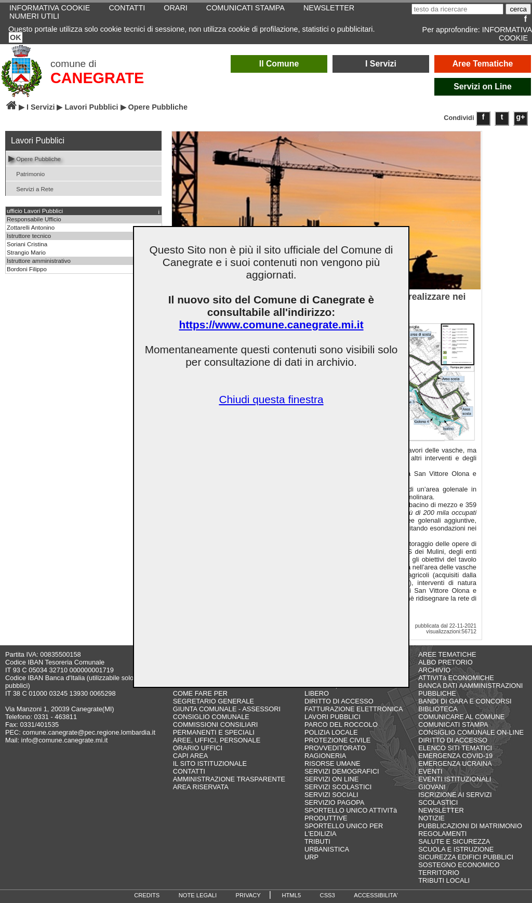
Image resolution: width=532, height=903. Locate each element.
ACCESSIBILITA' (376, 895)
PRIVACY (248, 895)
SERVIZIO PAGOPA (334, 802)
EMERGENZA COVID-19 (455, 756)
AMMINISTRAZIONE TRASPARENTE (229, 779)
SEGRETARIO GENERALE (213, 701)
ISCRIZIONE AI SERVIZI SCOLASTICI (454, 798)
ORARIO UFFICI (197, 748)
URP (311, 857)
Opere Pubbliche (34, 158)
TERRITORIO (438, 873)
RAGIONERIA (325, 756)
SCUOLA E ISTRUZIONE (456, 849)
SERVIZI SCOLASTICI (337, 787)
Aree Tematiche (483, 63)
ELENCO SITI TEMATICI (455, 748)
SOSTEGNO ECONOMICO (458, 865)
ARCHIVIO (434, 670)
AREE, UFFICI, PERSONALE (217, 740)
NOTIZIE (431, 818)
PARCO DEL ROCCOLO (341, 724)
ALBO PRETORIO (445, 662)
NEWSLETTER (440, 810)
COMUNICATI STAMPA (453, 724)
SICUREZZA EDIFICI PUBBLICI (465, 857)
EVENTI (430, 771)
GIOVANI (431, 787)
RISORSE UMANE (332, 763)
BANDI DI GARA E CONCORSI (464, 701)
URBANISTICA (326, 849)
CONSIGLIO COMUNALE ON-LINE (471, 732)
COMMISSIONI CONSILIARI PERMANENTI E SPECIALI (215, 728)
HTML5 (291, 895)
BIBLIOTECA (437, 709)
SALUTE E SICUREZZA (454, 841)
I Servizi (380, 63)
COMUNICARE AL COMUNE (461, 717)
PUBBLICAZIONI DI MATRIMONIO (470, 826)
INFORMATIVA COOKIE (507, 33)
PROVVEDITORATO (335, 748)
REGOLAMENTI (442, 834)
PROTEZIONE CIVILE (337, 740)
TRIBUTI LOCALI (444, 880)
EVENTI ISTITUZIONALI (454, 779)
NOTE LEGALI (198, 895)
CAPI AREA (190, 756)
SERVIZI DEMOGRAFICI (341, 771)
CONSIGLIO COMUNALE (211, 717)
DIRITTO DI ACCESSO (339, 701)
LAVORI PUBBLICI (332, 717)
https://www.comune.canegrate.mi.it (271, 324)
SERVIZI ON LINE (331, 779)
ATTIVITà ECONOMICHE (456, 678)
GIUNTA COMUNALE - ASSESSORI (227, 709)
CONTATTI (189, 771)
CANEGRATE (97, 78)
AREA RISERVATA (201, 787)
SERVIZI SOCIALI (331, 795)
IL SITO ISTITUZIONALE (210, 763)
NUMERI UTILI (34, 16)
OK (15, 37)
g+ (520, 117)
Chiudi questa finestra (271, 399)
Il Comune (279, 63)
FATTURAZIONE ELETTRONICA (353, 709)
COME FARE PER (200, 693)
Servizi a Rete (31, 188)
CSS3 (327, 895)
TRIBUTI (317, 841)
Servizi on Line (483, 86)
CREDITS (146, 895)
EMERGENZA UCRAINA (455, 763)
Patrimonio (26, 173)
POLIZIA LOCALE (330, 732)
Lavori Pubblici (91, 107)
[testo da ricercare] (457, 9)
